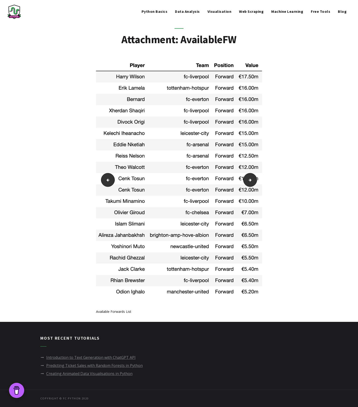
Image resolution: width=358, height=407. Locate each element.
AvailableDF (106, 179)
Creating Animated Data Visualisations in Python (89, 373)
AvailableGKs (255, 179)
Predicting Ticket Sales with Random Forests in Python (94, 365)
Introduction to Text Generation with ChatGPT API (91, 357)
